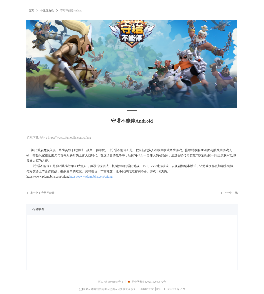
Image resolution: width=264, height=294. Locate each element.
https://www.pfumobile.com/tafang (91, 176)
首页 (31, 10)
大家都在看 (37, 209)
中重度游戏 (47, 10)
